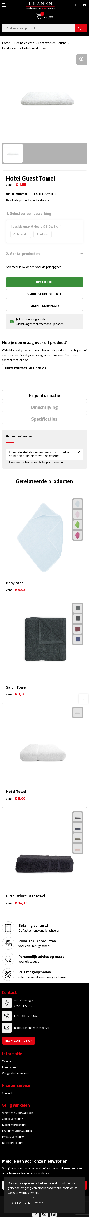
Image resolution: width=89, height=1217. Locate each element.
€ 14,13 (17, 903)
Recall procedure (12, 1142)
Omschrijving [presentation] (44, 407)
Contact (7, 1093)
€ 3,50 (15, 694)
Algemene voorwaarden (17, 1112)
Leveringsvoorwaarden (17, 1130)
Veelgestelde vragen (15, 1073)
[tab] (44, 395)
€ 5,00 (15, 798)
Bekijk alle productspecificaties (27, 200)
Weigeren (40, 1202)
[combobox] (38, 28)
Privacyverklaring (13, 1136)
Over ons (8, 1061)
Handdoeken (10, 48)
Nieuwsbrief (10, 1067)
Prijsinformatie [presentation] (44, 395)
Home (6, 42)
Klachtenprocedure (14, 1124)
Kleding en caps (24, 42)
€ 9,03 (15, 589)
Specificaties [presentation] (44, 418)
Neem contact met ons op (25, 368)
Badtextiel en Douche (52, 42)
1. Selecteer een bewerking (28, 213)
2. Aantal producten (23, 253)
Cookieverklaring (12, 1118)
